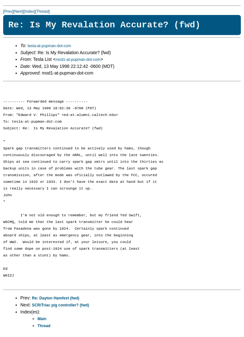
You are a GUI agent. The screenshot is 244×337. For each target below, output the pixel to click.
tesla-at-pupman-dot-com (49, 46)
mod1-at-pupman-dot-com (78, 59)
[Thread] (42, 11)
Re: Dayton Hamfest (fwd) (55, 298)
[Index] (29, 11)
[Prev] (8, 11)
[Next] (18, 11)
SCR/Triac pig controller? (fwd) (60, 305)
